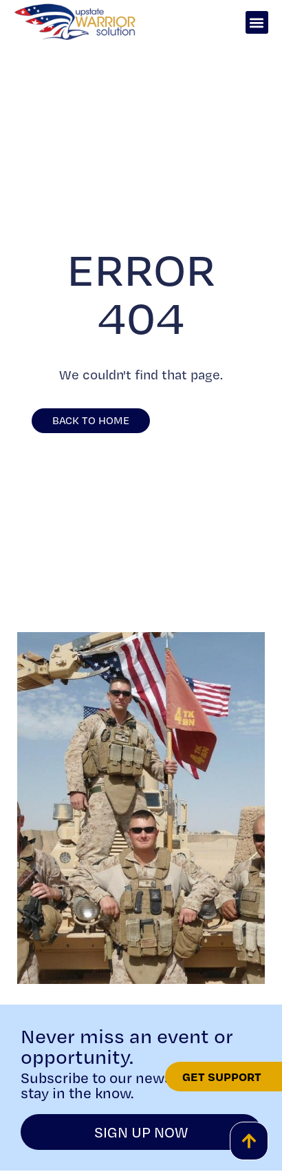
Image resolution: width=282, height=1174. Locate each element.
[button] (257, 22)
